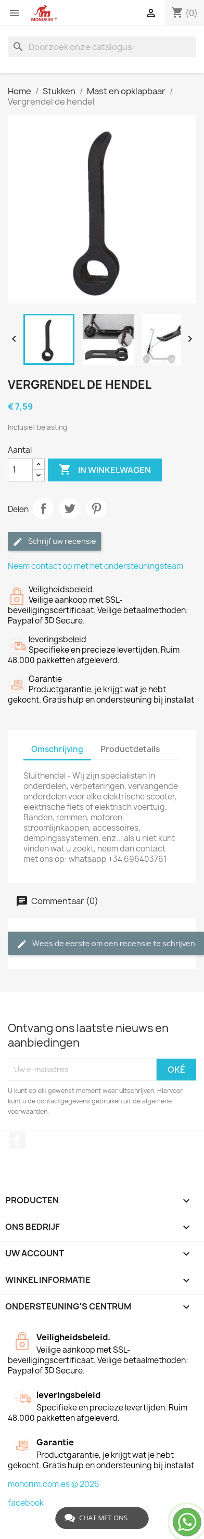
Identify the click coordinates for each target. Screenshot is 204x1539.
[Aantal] (20, 470)
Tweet (69, 508)
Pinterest (96, 508)
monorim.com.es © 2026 (53, 1484)
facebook (26, 1502)
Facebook (17, 1140)
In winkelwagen (105, 470)
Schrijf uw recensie (54, 541)
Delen (43, 508)
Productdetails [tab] (130, 749)
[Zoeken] (102, 46)
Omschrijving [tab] (57, 749)
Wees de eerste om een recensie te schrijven (106, 943)
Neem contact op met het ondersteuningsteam (95, 566)
